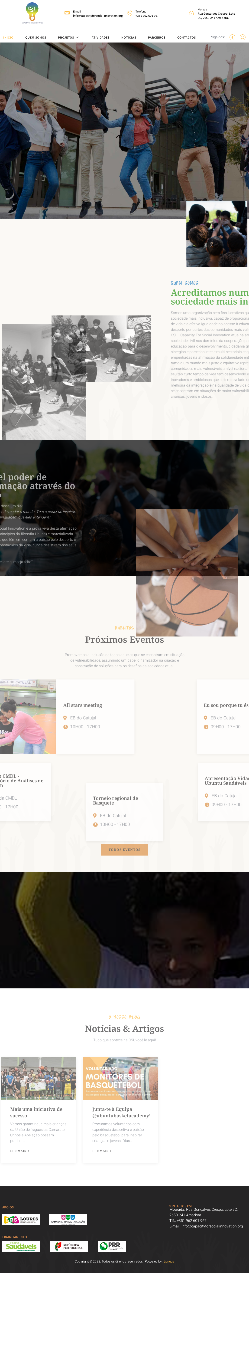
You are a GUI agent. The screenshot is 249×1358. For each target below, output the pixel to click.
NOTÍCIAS (128, 37)
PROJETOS (69, 37)
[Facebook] (232, 37)
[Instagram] (243, 37)
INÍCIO (8, 37)
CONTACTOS (186, 37)
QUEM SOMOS (35, 37)
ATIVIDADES (101, 37)
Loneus (169, 1261)
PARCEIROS (156, 37)
